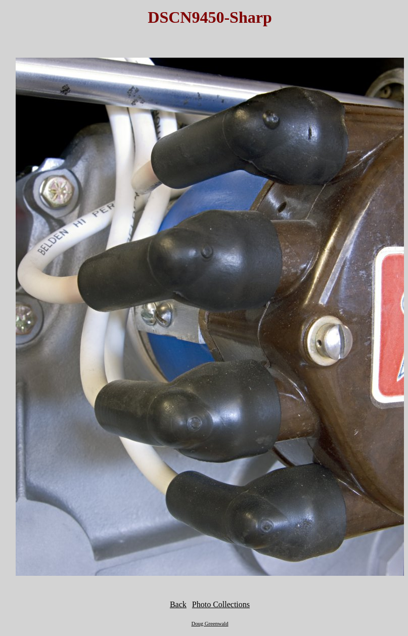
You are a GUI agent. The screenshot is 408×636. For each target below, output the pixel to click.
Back (178, 604)
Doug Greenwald (209, 623)
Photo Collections (221, 604)
